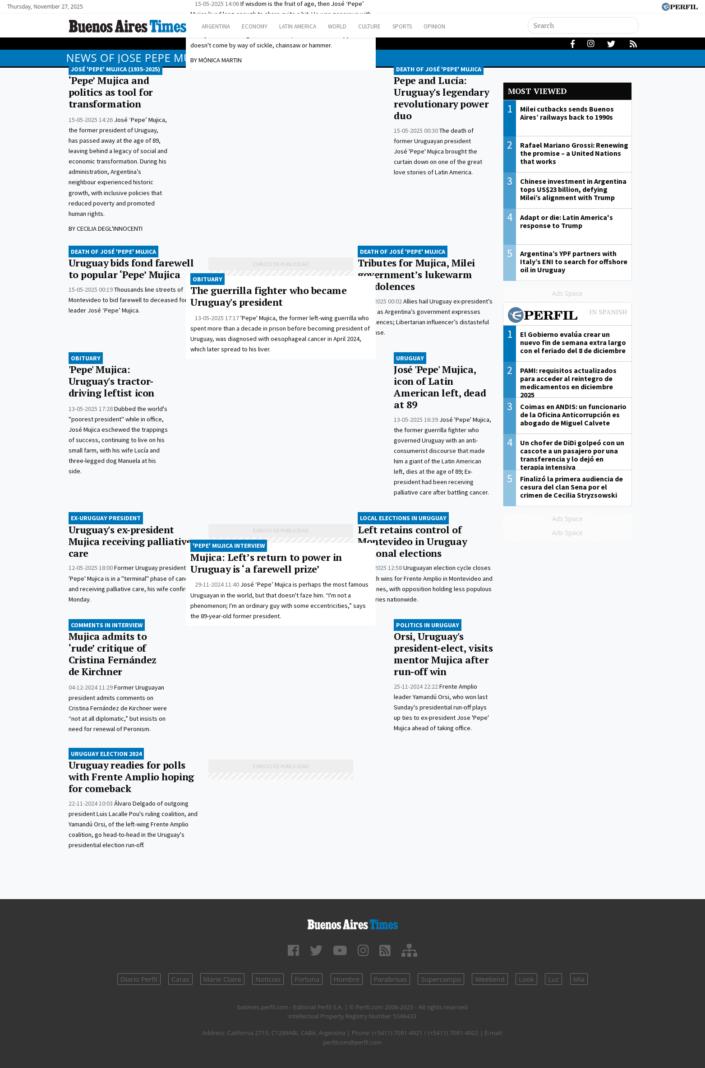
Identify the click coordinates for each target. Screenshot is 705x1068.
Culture (391, 26)
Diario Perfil (138, 979)
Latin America (310, 26)
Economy (261, 26)
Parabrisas (390, 979)
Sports (429, 26)
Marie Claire (222, 979)
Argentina (218, 26)
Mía (579, 979)
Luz (553, 979)
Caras (180, 979)
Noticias (268, 979)
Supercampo (441, 979)
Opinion (465, 26)
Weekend (489, 979)
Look (526, 979)
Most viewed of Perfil (567, 316)
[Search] (583, 25)
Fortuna (307, 979)
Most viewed (537, 91)
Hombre (347, 979)
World (355, 26)
